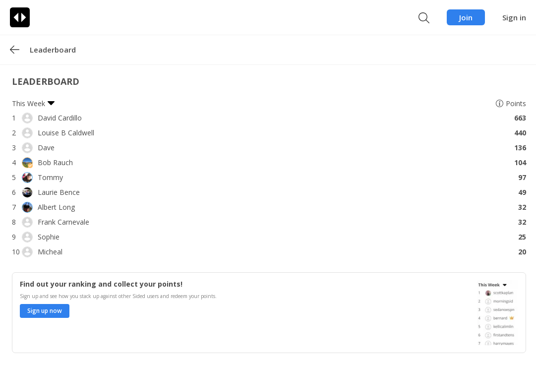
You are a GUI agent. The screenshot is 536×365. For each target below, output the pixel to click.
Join (466, 17)
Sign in (514, 17)
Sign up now (44, 310)
